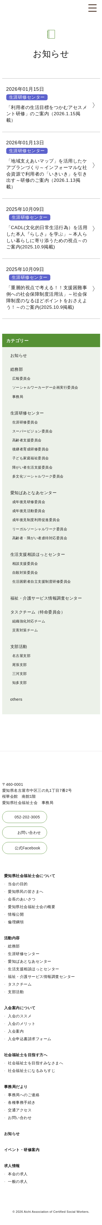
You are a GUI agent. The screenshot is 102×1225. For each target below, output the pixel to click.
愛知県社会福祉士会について (29, 876)
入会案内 (16, 1031)
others (16, 699)
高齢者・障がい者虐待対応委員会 (39, 538)
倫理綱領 (16, 922)
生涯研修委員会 (25, 422)
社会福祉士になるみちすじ (31, 1070)
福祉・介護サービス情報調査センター (46, 598)
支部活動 (18, 646)
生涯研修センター (27, 97)
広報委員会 (21, 378)
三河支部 (19, 674)
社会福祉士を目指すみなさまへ (35, 1063)
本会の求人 (18, 1174)
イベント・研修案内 (22, 1150)
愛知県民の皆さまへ (26, 891)
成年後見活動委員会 (28, 511)
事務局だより (16, 1086)
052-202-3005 (27, 817)
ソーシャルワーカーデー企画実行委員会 (45, 387)
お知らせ (18, 355)
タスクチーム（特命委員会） (37, 612)
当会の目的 (18, 884)
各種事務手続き (22, 1102)
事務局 (17, 397)
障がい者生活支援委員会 (32, 467)
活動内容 (12, 938)
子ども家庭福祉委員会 (30, 458)
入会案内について (20, 1008)
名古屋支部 (21, 656)
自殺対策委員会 (25, 573)
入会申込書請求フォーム (29, 1039)
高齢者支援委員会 (27, 440)
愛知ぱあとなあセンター (33, 492)
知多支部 (19, 683)
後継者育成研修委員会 (30, 449)
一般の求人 (18, 1181)
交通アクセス (20, 1110)
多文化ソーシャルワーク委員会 (38, 476)
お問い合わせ (29, 832)
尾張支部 (19, 665)
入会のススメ (20, 1016)
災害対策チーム (25, 630)
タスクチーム (20, 984)
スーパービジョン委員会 (32, 431)
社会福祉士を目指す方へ (26, 1055)
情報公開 (16, 914)
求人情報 (12, 1166)
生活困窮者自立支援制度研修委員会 (41, 581)
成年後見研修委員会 (28, 502)
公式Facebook (27, 848)
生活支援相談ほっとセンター (37, 554)
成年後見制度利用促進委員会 (36, 520)
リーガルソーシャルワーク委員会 (39, 529)
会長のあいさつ (22, 899)
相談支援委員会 (25, 564)
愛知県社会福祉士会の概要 (31, 907)
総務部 (16, 369)
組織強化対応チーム (28, 621)
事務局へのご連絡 (23, 1095)
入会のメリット (22, 1023)
